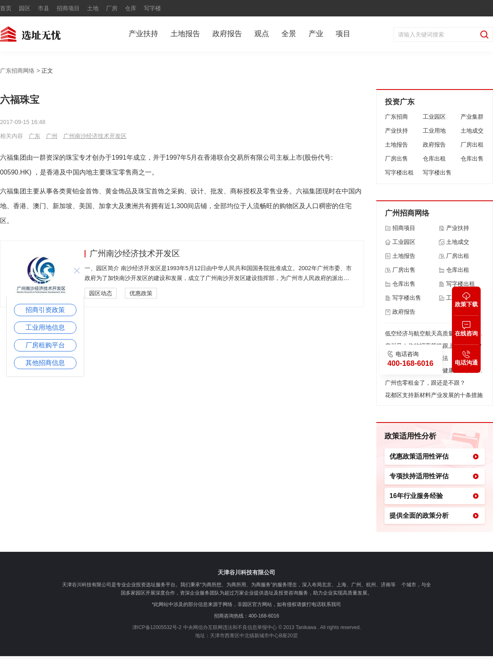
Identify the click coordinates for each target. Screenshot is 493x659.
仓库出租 (434, 158)
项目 (343, 34)
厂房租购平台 (45, 345)
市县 (43, 8)
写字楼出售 (437, 172)
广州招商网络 (407, 213)
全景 (288, 34)
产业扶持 (143, 34)
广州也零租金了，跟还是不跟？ (425, 382)
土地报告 (185, 34)
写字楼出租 (399, 172)
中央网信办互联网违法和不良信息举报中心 (230, 627)
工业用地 (434, 130)
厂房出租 (472, 144)
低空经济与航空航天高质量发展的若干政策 (434, 333)
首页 (6, 8)
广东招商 (396, 116)
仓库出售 (472, 158)
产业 (316, 34)
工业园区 (434, 116)
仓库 (130, 8)
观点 (261, 34)
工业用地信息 (45, 327)
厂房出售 (396, 158)
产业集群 (472, 116)
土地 (93, 8)
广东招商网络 (17, 70)
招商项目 (68, 8)
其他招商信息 (45, 362)
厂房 (111, 8)
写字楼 (152, 8)
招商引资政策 (45, 309)
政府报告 (227, 34)
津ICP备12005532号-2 (157, 627)
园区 (24, 8)
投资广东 (400, 102)
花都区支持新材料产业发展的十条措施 (434, 395)
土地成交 (472, 130)
